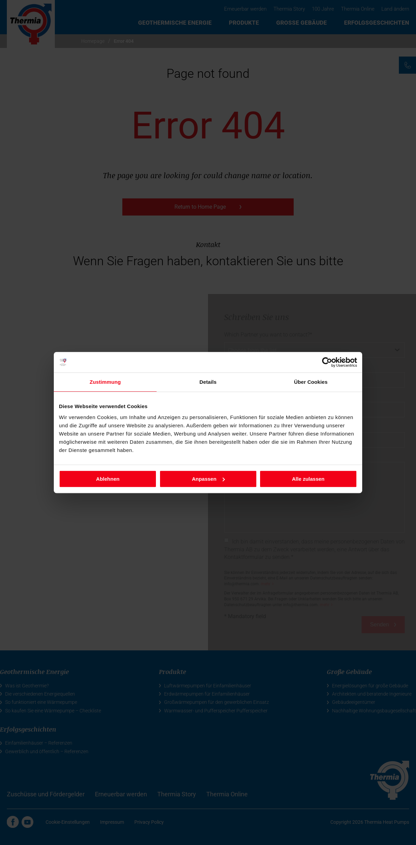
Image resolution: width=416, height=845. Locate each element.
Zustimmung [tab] (105, 382)
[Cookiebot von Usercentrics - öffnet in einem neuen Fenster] (327, 362)
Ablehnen (107, 479)
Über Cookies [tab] (311, 382)
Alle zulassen (308, 479)
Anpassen (208, 479)
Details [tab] (208, 382)
